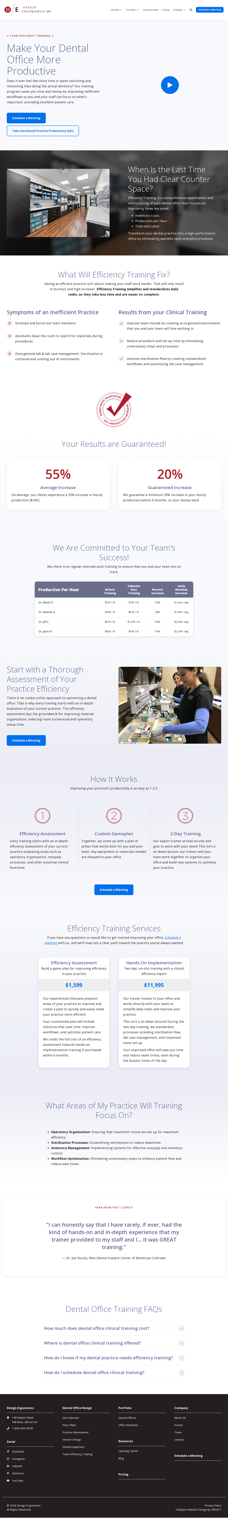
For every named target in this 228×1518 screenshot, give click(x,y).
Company (177, 9)
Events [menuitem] (178, 1425)
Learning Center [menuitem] (128, 1451)
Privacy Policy (212, 1505)
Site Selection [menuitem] (71, 1417)
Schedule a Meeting (26, 118)
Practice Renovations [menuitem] (76, 1432)
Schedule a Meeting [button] (210, 9)
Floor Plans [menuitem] (69, 1425)
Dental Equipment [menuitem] (73, 1447)
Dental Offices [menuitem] (127, 1417)
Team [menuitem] (178, 1432)
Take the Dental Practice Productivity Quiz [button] (43, 131)
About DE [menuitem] (180, 1417)
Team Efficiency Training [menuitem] (77, 1454)
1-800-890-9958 (22, 1428)
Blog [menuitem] (121, 1458)
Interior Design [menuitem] (72, 1439)
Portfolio (131, 9)
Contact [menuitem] (179, 1439)
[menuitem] (117, 10)
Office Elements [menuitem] (128, 1425)
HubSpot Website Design (191, 1509)
